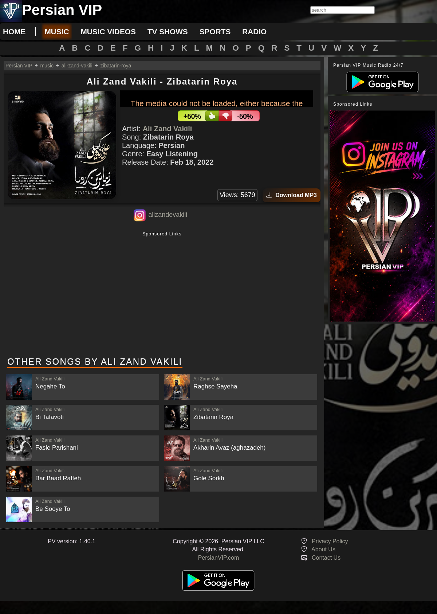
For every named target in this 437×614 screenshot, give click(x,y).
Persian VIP (18, 66)
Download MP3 (291, 195)
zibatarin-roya (115, 66)
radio (254, 31)
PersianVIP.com (218, 558)
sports (215, 31)
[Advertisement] (162, 295)
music (56, 31)
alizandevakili (167, 214)
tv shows (167, 31)
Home (14, 31)
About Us (323, 549)
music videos (107, 31)
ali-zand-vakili (77, 66)
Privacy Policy (330, 541)
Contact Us (326, 558)
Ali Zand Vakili (167, 129)
